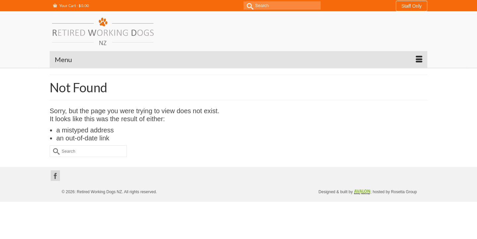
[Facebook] (55, 159)
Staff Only (411, 6)
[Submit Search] (248, 5)
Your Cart (71, 5)
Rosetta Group (404, 175)
